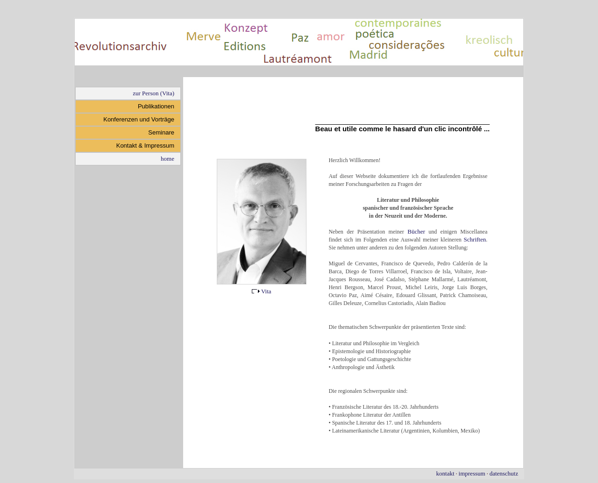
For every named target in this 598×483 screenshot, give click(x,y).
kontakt (445, 473)
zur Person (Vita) (153, 93)
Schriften (475, 239)
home (167, 158)
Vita (261, 291)
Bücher (416, 231)
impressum (472, 473)
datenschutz (504, 473)
